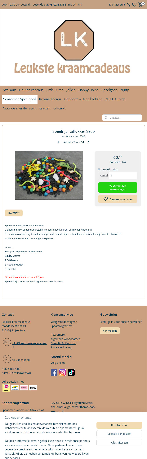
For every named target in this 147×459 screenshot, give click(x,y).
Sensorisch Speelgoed (19, 99)
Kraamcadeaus (50, 99)
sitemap (91, 452)
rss (98, 452)
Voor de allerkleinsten (19, 108)
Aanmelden (110, 331)
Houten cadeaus (31, 90)
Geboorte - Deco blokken (83, 99)
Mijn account (120, 4)
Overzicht (14, 213)
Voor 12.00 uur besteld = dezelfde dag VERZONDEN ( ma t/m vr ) (42, 4)
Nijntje (124, 90)
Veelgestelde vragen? (64, 322)
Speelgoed (109, 90)
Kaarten (44, 108)
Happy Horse (88, 90)
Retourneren (58, 334)
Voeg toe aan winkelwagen (117, 187)
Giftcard (59, 108)
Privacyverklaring (61, 347)
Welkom (9, 90)
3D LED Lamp (115, 99)
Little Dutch (54, 90)
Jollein (70, 90)
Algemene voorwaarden (65, 339)
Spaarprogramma (15, 403)
